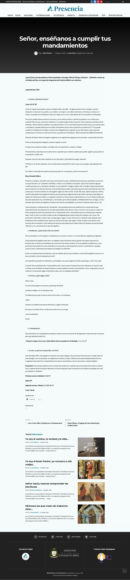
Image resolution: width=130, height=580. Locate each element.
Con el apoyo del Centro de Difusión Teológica (65, 575)
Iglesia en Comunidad (88, 15)
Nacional (28, 15)
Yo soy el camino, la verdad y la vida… (47, 439)
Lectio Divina (72, 53)
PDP (103, 15)
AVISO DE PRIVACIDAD (13, 1)
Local (17, 15)
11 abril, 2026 (44, 512)
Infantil (71, 15)
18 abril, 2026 (47, 490)
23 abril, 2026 (44, 468)
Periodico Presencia (35, 490)
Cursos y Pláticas (52, 1)
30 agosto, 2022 (60, 53)
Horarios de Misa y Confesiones (34, 1)
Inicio (10, 15)
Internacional (43, 15)
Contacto (62, 1)
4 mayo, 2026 (44, 442)
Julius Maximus (47, 53)
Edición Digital (115, 15)
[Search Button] (122, 1)
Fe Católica (59, 15)
